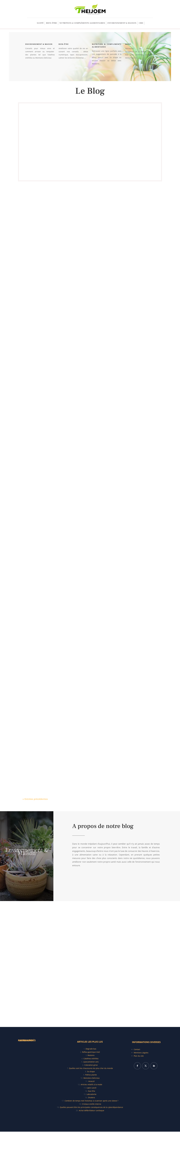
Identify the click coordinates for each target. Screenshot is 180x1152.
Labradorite (91, 1094)
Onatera (91, 1097)
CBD (141, 23)
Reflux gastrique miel (91, 1052)
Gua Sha (91, 1091)
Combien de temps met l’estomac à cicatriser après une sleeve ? (91, 1101)
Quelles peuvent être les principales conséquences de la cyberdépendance (91, 1107)
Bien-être (51, 23)
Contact (137, 1049)
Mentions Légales (141, 1052)
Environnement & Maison (122, 23)
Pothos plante (91, 1075)
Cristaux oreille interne (91, 1104)
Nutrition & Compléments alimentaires (82, 23)
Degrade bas (91, 1049)
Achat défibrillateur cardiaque (91, 1110)
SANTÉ (40, 23)
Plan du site (139, 1056)
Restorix (91, 1055)
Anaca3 (91, 1081)
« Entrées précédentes (35, 798)
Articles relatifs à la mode (91, 1084)
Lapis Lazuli (91, 1088)
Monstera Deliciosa (92, 1078)
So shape (91, 1071)
